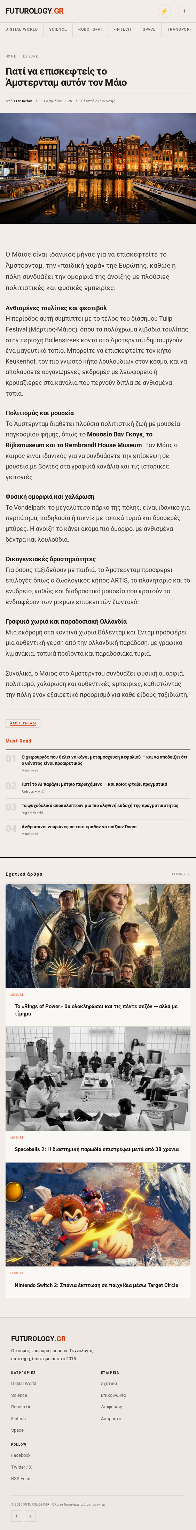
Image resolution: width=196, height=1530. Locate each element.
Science (57, 29)
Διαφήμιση (111, 1406)
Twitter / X (21, 1467)
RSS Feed (20, 1478)
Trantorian (23, 101)
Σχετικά (109, 1383)
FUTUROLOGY (34, 11)
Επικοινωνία (113, 1395)
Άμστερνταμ (23, 723)
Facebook (21, 1455)
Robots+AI (90, 29)
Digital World (22, 29)
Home (11, 56)
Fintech (122, 29)
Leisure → (181, 874)
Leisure (30, 56)
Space (149, 29)
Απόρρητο (111, 1418)
